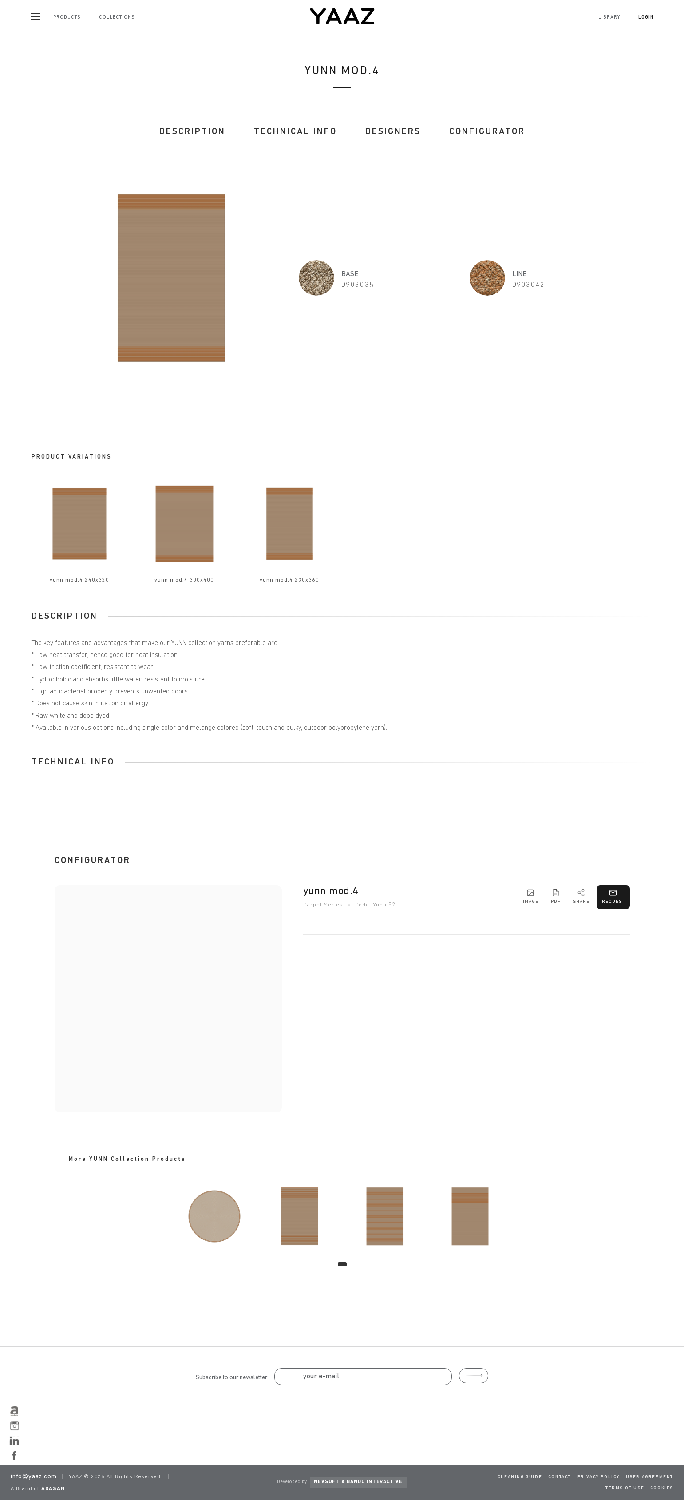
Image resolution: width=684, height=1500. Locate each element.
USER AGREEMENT (649, 1477)
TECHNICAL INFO (295, 131)
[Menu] (35, 16)
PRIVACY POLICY (598, 1477)
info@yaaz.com (33, 1476)
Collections (117, 17)
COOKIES (661, 1488)
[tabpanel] (214, 1216)
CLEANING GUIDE (520, 1477)
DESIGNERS (393, 131)
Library (609, 17)
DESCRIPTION (192, 131)
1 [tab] (342, 1264)
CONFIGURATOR (487, 131)
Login (646, 17)
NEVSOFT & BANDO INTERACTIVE (358, 1482)
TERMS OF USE (624, 1488)
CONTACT (559, 1477)
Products (67, 17)
